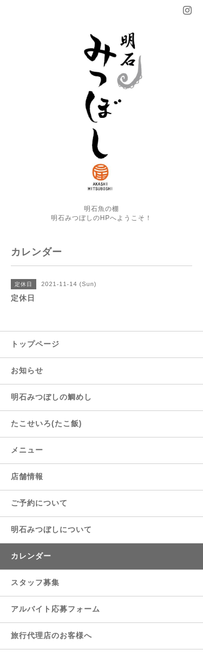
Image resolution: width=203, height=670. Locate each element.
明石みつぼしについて (51, 529)
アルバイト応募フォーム (55, 609)
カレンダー (31, 556)
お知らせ (27, 370)
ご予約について (39, 503)
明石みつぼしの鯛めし (51, 397)
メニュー (27, 450)
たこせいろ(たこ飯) (46, 423)
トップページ (35, 344)
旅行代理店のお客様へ (51, 635)
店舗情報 (27, 476)
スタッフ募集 (35, 582)
